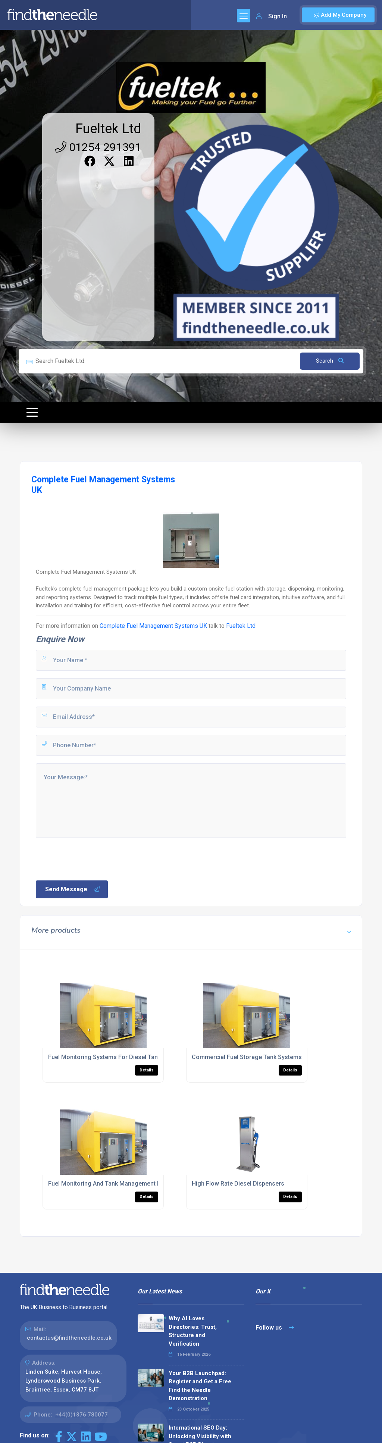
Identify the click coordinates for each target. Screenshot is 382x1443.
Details (147, 1070)
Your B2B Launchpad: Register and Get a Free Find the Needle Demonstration (200, 1386)
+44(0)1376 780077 (81, 1414)
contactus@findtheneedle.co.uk (69, 1337)
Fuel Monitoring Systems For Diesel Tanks (106, 1057)
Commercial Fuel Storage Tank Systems (247, 1057)
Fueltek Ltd (108, 129)
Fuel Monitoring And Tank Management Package (114, 1183)
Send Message (72, 889)
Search (330, 360)
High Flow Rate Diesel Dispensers (238, 1183)
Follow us (275, 1327)
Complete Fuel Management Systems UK (153, 625)
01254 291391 (98, 147)
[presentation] (91, 858)
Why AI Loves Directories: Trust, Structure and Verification (193, 1331)
